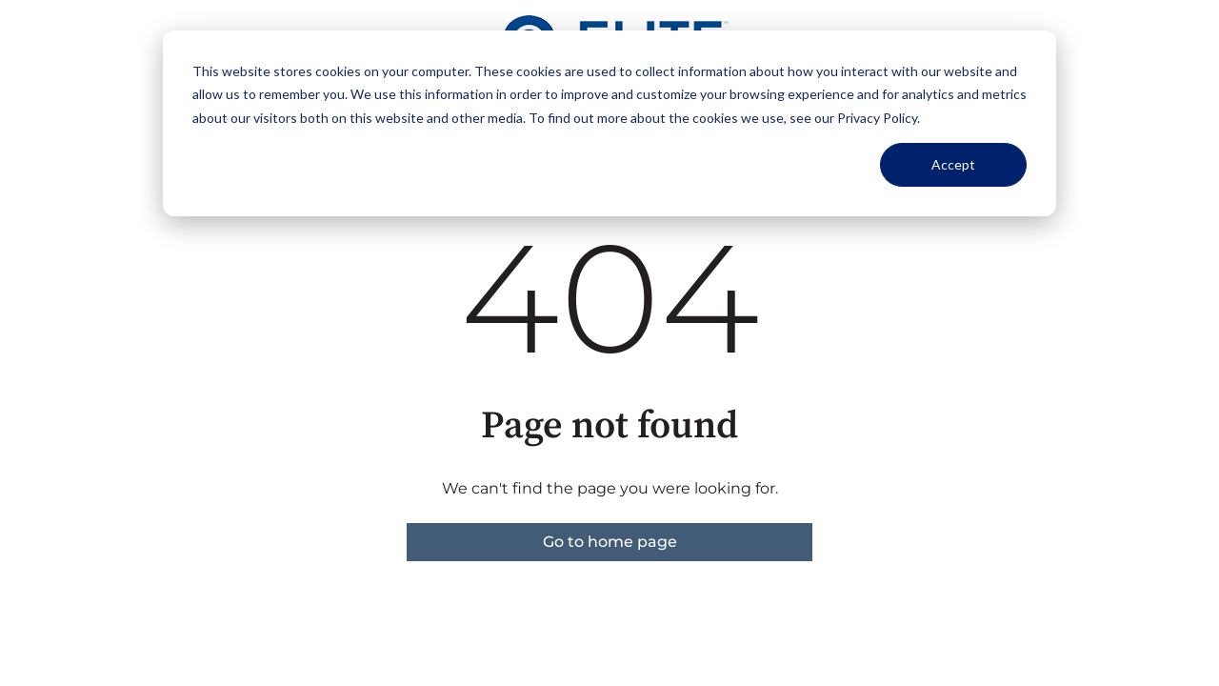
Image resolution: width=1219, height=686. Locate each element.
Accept (953, 164)
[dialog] (609, 123)
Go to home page (610, 542)
